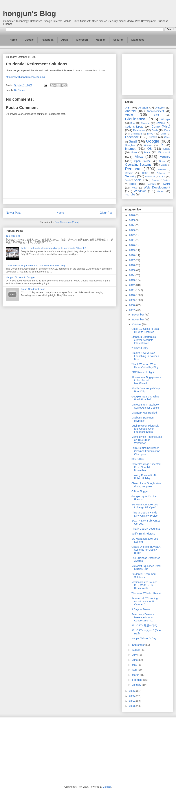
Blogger (165, 119)
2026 (132, 215)
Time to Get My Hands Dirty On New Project (144, 514)
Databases (137, 39)
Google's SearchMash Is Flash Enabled (145, 398)
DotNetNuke (136, 134)
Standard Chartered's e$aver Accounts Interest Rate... (143, 340)
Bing (156, 114)
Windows (140, 191)
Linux (134, 152)
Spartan (155, 180)
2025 (132, 220)
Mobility (100, 39)
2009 (132, 300)
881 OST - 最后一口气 (144, 625)
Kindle (166, 148)
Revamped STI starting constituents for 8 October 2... (144, 601)
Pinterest (162, 169)
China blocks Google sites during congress (146, 485)
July (134, 654)
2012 (132, 285)
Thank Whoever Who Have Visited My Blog (145, 366)
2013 (132, 280)
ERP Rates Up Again (143, 372)
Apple (65, 39)
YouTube (130, 194)
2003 (132, 706)
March (136, 674)
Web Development (157, 187)
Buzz (132, 123)
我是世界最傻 (13, 236)
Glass (167, 137)
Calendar (145, 123)
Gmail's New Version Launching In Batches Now (145, 356)
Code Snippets (134, 126)
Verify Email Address (143, 533)
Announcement (155, 111)
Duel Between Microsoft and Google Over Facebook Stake (145, 428)
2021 (132, 240)
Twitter (166, 183)
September (138, 644)
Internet (130, 148)
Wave (134, 187)
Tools (132, 184)
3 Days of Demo (140, 609)
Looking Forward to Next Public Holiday (145, 477)
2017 (132, 260)
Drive (150, 133)
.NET (128, 107)
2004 (132, 701)
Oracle (164, 165)
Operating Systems (138, 164)
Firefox (153, 137)
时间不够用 (137, 459)
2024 (132, 225)
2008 (132, 305)
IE (162, 145)
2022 (132, 235)
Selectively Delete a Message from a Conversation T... (142, 617)
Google (29, 39)
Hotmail (148, 145)
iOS (149, 148)
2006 (132, 691)
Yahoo (160, 191)
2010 (132, 295)
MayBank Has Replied (144, 412)
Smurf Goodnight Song (33, 289)
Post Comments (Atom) (66, 222)
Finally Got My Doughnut (145, 528)
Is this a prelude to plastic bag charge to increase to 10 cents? (53, 248)
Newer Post (13, 212)
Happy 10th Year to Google (20, 277)
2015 (132, 270)
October (137, 324)
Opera (162, 161)
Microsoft (82, 39)
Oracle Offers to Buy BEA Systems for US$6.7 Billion (145, 549)
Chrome (160, 123)
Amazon (143, 107)
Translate (151, 184)
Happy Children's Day (143, 638)
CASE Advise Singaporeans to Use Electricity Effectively (35, 265)
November (138, 319)
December (138, 314)
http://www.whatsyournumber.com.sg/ (25, 77)
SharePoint (150, 176)
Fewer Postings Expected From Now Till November (146, 467)
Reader (129, 173)
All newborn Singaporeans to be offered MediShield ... (146, 380)
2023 (132, 230)
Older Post (106, 212)
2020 (132, 245)
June (135, 659)
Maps (147, 152)
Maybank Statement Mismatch (142, 419)
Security (118, 39)
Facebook (47, 39)
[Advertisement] (147, 73)
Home (13, 39)
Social (138, 180)
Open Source (142, 161)
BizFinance (20, 90)
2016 (132, 265)
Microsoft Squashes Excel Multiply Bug (146, 568)
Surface (166, 180)
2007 (132, 310)
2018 (132, 255)
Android (130, 111)
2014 (132, 275)
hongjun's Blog (29, 14)
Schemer (161, 173)
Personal (133, 169)
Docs (167, 130)
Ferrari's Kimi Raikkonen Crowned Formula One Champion (145, 451)
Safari (145, 173)
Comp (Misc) (160, 126)
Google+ (130, 145)
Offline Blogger (139, 491)
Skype (162, 176)
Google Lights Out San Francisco (144, 498)
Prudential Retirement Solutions (143, 576)
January (137, 684)
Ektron (163, 134)
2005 (132, 696)
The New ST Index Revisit (146, 593)
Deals (155, 130)
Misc (138, 156)
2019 (132, 250)
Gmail (133, 141)
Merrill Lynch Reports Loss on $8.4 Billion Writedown (146, 439)
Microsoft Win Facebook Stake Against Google (145, 406)
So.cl (127, 180)
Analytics (160, 108)
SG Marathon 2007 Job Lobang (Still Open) (144, 506)
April (135, 669)
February (137, 679)
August (136, 649)
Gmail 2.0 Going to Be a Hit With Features (145, 330)
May (135, 664)
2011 (132, 290)
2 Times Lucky (139, 348)
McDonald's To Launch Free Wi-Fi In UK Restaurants (144, 585)
